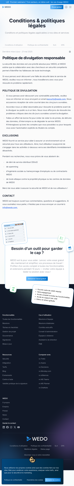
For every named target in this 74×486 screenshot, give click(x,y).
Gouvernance (7, 336)
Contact (5, 419)
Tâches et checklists (10, 327)
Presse (5, 411)
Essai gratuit (57, 7)
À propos (6, 402)
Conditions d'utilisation (14, 45)
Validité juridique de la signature (14, 383)
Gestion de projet (9, 331)
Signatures (6, 340)
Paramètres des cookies (35, 480)
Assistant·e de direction (48, 340)
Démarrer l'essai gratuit (37, 279)
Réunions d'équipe (46, 319)
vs (42, 359)
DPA (62, 45)
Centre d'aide (7, 379)
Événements (7, 375)
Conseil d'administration (48, 331)
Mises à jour (7, 344)
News (4, 415)
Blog (4, 371)
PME (40, 344)
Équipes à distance (46, 336)
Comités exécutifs (46, 327)
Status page (45, 449)
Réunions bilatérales (46, 323)
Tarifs (4, 367)
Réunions (5, 323)
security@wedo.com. (56, 99)
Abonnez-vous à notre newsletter (37, 455)
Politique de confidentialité (13, 480)
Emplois (5, 407)
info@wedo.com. (10, 207)
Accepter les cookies (53, 480)
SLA (54, 45)
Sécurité (5, 359)
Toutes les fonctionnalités (12, 319)
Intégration (6, 363)
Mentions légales (30, 449)
